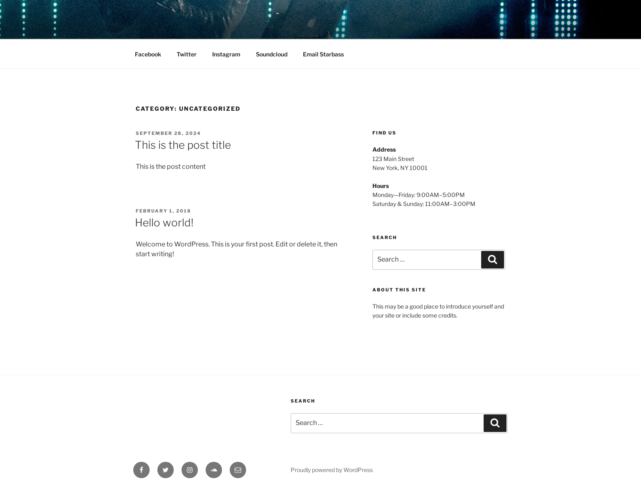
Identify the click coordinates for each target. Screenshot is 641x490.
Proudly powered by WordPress (332, 469)
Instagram (226, 54)
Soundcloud (271, 54)
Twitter (187, 54)
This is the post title (183, 145)
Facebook (148, 54)
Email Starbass (323, 54)
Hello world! (164, 222)
